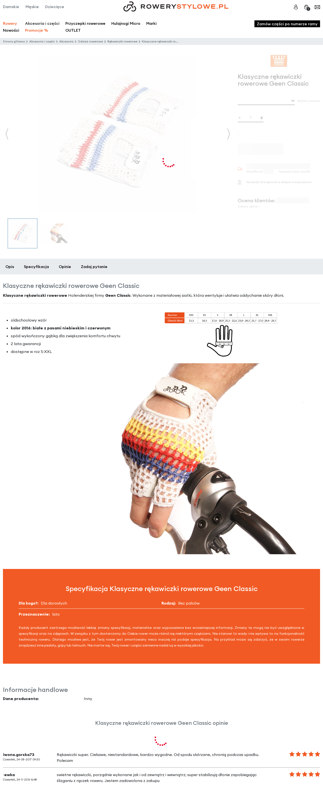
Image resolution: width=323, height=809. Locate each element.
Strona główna (14, 41)
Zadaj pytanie (94, 266)
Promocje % (36, 30)
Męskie (32, 6)
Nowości (11, 30)
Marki (151, 23)
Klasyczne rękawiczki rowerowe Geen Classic (174, 41)
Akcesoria (66, 41)
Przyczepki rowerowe (85, 23)
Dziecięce (54, 6)
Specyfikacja (36, 266)
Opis (9, 266)
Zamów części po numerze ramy (287, 23)
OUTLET (73, 30)
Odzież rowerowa (90, 41)
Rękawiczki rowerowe (122, 41)
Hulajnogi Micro (125, 23)
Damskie (11, 6)
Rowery (10, 23)
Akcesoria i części (42, 41)
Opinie (65, 266)
